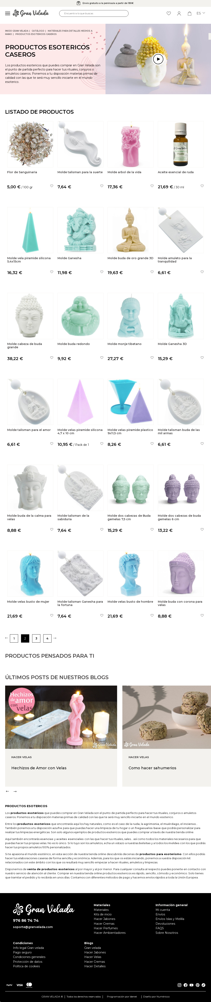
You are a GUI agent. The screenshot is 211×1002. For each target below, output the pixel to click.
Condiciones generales (29, 957)
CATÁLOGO (38, 31)
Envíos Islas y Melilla (170, 919)
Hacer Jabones (104, 919)
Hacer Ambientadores (109, 933)
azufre (57, 848)
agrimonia (151, 844)
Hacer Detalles (95, 966)
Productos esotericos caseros (36, 34)
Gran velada (92, 948)
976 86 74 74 (26, 920)
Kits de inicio (103, 914)
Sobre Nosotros (167, 933)
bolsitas (145, 863)
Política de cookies (26, 966)
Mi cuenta (163, 910)
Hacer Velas (92, 957)
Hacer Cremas (104, 924)
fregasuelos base (148, 848)
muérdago (171, 844)
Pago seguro (22, 952)
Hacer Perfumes (106, 928)
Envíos (160, 914)
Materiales (101, 910)
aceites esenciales (70, 859)
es (201, 13)
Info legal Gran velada (28, 948)
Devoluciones (165, 924)
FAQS (160, 928)
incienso (189, 844)
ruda (136, 844)
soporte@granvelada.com (33, 927)
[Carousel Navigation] (108, 811)
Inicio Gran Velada (16, 31)
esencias (47, 859)
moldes (173, 863)
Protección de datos (27, 962)
